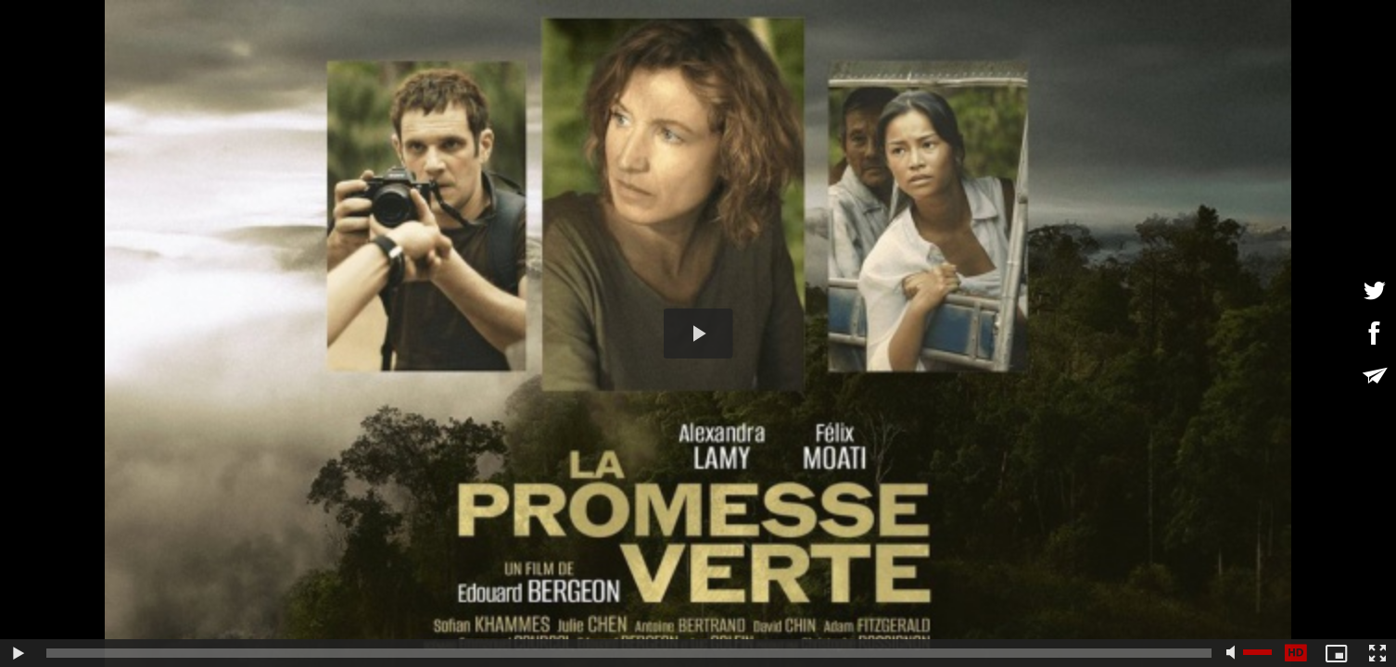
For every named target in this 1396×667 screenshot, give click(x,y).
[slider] (629, 653)
